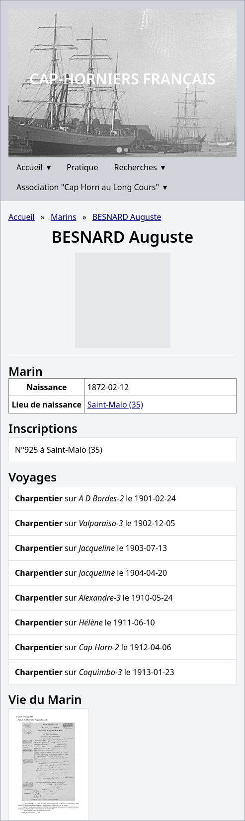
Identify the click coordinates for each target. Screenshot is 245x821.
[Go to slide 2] (126, 150)
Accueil (33, 167)
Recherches (139, 167)
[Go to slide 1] (119, 149)
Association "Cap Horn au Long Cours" (91, 187)
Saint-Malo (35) (115, 404)
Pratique (82, 167)
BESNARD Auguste (127, 216)
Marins (64, 216)
